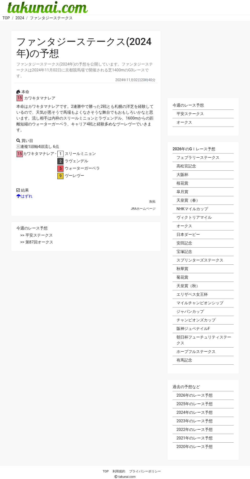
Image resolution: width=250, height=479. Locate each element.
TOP (106, 471)
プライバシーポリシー (145, 471)
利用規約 (119, 471)
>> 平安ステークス (36, 235)
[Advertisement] (85, 291)
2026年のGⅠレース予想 (194, 149)
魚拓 (152, 201)
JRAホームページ (143, 208)
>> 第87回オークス (36, 242)
